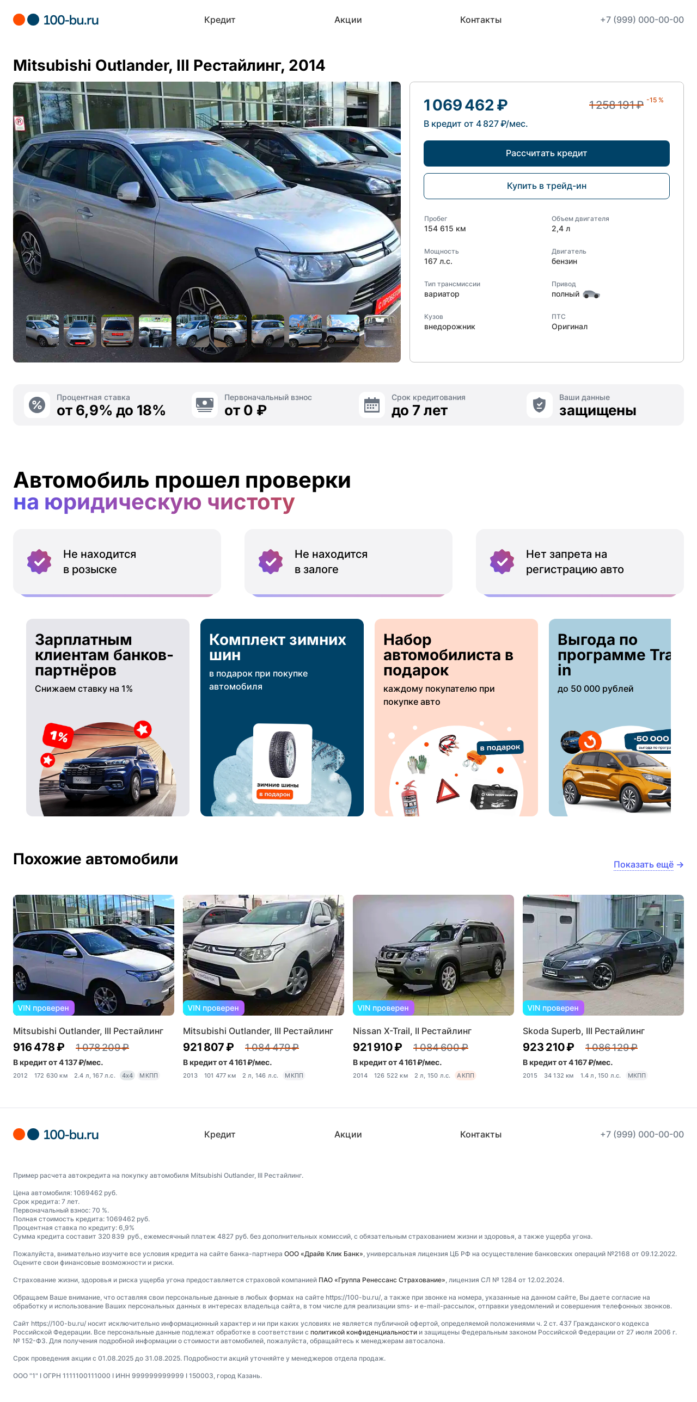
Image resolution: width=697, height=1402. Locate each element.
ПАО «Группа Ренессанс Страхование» (382, 1280)
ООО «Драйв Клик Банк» (323, 1254)
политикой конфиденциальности (363, 1332)
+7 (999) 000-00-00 (642, 19)
